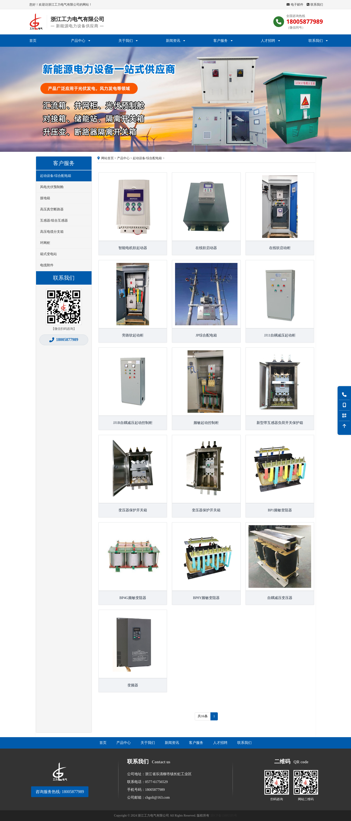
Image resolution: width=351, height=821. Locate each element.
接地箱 (45, 198)
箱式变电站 (48, 254)
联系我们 (315, 4)
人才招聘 (270, 40)
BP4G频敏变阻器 (132, 598)
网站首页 (107, 158)
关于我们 (128, 40)
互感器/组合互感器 (54, 220)
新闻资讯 (175, 40)
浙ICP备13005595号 (223, 815)
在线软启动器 (206, 248)
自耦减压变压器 (279, 598)
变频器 (132, 685)
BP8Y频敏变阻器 (206, 598)
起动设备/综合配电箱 (55, 176)
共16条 (203, 716)
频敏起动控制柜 (206, 423)
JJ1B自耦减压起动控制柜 (132, 423)
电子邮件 (295, 4)
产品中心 (80, 40)
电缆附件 (47, 265)
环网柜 (45, 243)
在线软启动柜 (280, 248)
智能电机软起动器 (132, 248)
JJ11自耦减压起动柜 (279, 335)
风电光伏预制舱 (52, 187)
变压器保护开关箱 (132, 510)
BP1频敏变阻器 (280, 510)
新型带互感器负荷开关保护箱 (280, 423)
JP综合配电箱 (206, 335)
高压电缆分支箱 (52, 231)
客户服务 (223, 40)
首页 (32, 40)
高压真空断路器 (52, 209)
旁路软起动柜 (132, 335)
